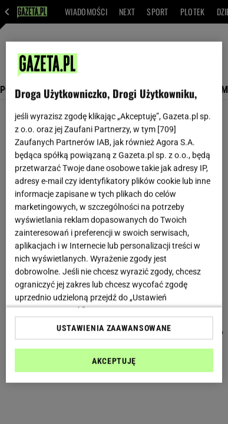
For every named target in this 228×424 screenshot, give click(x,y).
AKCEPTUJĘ (114, 361)
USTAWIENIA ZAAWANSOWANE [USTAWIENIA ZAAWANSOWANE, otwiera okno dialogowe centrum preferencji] (114, 328)
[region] (114, 212)
